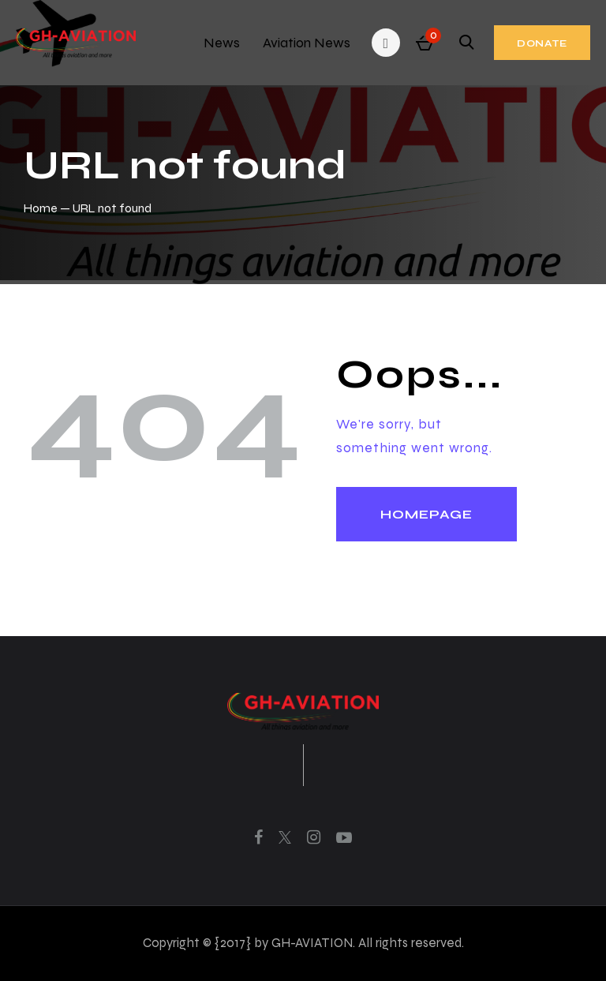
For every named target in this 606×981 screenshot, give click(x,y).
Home (41, 207)
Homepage (426, 514)
